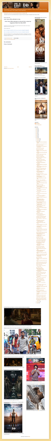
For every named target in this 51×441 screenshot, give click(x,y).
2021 (36, 134)
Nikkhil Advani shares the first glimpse (41, 298)
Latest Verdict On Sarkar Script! (40, 159)
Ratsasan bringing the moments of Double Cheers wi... (40, 176)
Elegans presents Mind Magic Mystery (41, 263)
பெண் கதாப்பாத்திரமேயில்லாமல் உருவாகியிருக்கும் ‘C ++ (40, 214)
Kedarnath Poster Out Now (39, 149)
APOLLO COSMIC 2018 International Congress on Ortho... (41, 202)
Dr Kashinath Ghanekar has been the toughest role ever (41, 204)
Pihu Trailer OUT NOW (39, 267)
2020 (36, 135)
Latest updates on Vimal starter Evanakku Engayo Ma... (40, 221)
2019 (36, 136)
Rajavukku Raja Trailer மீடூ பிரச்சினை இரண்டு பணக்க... (41, 158)
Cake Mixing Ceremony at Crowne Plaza (41, 229)
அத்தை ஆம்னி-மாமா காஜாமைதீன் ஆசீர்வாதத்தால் (41, 190)
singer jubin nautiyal (12, 39)
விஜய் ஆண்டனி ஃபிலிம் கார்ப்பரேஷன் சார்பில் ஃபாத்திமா (41, 224)
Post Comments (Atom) (11, 68)
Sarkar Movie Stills (38, 274)
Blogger (29, 436)
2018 (36, 137)
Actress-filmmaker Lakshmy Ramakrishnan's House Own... (40, 199)
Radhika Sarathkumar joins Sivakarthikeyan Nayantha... (40, 269)
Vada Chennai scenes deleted (40, 246)
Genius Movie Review (39, 257)
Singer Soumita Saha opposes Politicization (40, 244)
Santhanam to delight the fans (40, 279)
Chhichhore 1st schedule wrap (40, 156)
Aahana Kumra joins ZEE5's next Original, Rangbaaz (40, 186)
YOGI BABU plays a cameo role (40, 247)
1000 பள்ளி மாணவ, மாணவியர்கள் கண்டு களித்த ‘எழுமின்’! (41, 278)
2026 (36, 128)
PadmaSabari (38, 123)
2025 (36, 129)
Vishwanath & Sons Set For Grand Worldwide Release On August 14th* (15, 13)
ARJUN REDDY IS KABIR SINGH (40, 241)
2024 (36, 130)
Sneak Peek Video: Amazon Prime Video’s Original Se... (40, 206)
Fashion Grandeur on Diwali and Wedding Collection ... (40, 233)
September (37, 301)
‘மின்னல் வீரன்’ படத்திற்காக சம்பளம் (41, 297)
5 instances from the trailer (39, 155)
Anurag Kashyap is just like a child (40, 273)
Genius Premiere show (39, 264)
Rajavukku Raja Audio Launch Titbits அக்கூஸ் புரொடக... (41, 161)
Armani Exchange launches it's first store (41, 232)
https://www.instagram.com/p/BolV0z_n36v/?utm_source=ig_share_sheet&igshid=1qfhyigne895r (16, 30)
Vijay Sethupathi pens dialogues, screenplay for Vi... (40, 242)
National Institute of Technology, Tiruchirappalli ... (40, 281)
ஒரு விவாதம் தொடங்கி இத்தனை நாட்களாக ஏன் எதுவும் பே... (40, 195)
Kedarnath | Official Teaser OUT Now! (41, 154)
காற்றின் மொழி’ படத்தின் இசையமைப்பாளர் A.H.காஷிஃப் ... (41, 238)
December (37, 138)
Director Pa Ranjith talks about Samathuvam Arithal (40, 171)
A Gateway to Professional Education (41, 216)
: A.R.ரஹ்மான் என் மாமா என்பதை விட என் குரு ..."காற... (41, 230)
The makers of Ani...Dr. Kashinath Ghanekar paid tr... (40, 235)
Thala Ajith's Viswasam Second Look (41, 272)
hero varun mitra (8, 39)
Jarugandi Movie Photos (39, 213)
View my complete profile (38, 124)
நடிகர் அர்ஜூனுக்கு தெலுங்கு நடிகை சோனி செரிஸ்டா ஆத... (41, 284)
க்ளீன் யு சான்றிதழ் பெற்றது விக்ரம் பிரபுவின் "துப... (41, 266)
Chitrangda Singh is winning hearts (40, 217)
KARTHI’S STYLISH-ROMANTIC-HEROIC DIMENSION (40, 250)
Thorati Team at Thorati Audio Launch (41, 168)
